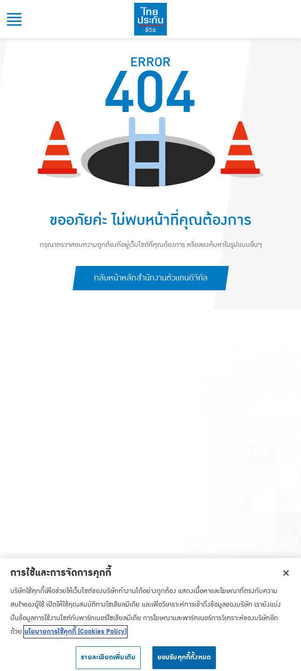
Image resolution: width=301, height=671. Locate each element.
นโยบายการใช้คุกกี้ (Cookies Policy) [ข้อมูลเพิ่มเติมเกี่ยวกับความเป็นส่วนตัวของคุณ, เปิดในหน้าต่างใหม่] (75, 634)
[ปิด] (286, 575)
